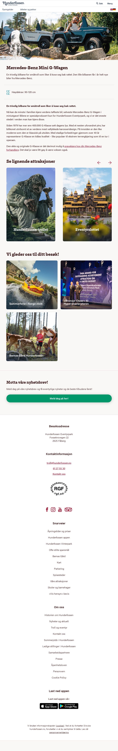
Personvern (59, 671)
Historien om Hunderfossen (59, 615)
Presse (59, 658)
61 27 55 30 (59, 468)
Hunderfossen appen (59, 537)
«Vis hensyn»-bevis (59, 593)
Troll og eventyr (59, 627)
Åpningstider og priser (59, 531)
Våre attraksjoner (59, 581)
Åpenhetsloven (59, 665)
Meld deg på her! (59, 398)
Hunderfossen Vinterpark (59, 543)
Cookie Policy (59, 677)
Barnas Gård (59, 556)
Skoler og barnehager (59, 587)
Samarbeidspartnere (59, 652)
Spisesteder (59, 575)
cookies (60, 725)
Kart (59, 562)
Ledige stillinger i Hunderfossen (59, 646)
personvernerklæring (59, 732)
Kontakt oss (59, 474)
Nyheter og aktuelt (59, 621)
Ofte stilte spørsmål (59, 550)
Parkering (59, 568)
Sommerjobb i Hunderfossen (59, 640)
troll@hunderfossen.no (59, 463)
